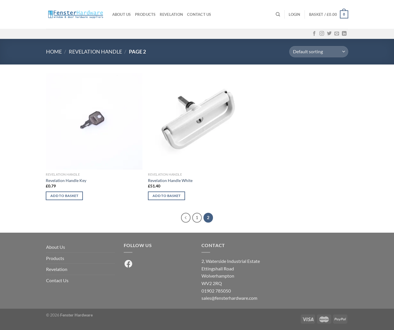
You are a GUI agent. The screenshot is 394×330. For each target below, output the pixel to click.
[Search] (278, 14)
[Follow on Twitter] (329, 33)
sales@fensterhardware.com (229, 298)
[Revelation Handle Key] (94, 121)
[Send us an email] (336, 33)
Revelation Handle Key (66, 180)
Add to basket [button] (64, 196)
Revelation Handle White (170, 180)
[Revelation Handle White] (196, 121)
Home (54, 51)
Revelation (171, 14)
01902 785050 (216, 290)
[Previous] (186, 218)
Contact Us (199, 14)
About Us (121, 14)
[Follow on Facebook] (314, 33)
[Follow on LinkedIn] (344, 33)
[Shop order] (318, 51)
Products (145, 14)
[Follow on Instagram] (321, 33)
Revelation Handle (95, 51)
